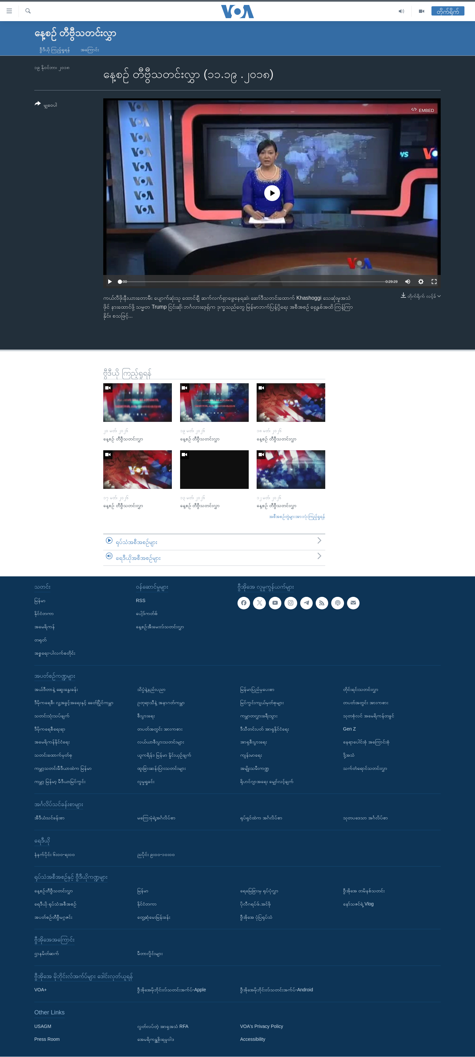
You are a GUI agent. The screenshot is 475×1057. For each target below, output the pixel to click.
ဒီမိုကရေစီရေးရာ (49, 729)
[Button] (46, 105)
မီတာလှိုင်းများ (150, 953)
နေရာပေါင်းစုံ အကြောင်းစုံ (366, 742)
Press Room (47, 1039)
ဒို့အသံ (349, 755)
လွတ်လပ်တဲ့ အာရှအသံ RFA (162, 1026)
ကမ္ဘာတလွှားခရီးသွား (258, 715)
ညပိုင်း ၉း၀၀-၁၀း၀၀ (156, 854)
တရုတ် (40, 639)
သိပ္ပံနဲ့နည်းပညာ (151, 689)
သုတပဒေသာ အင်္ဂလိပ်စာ (365, 817)
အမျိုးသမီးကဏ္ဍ (254, 768)
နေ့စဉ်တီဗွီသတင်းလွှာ (53, 890)
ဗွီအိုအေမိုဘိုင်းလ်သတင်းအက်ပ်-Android (276, 990)
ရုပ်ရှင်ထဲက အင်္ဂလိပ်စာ (261, 817)
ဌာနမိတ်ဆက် (46, 953)
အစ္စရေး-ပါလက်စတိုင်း (54, 653)
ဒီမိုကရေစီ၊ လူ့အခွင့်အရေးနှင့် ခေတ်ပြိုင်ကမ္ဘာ (73, 702)
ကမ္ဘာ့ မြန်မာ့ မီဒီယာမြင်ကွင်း (59, 781)
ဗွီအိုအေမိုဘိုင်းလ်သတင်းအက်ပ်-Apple (171, 990)
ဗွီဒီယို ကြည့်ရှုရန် (55, 49)
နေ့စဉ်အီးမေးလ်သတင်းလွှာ (160, 626)
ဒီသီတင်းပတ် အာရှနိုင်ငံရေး (264, 729)
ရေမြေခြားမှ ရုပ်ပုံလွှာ (259, 890)
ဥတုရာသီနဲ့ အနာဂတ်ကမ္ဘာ (161, 702)
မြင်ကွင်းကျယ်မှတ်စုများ (262, 702)
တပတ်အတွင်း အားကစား (159, 729)
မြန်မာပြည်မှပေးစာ (257, 689)
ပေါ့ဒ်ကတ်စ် (147, 613)
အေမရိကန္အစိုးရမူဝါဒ (155, 1039)
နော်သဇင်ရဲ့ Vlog (358, 903)
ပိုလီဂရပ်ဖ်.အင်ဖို (255, 903)
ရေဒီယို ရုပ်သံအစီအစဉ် (55, 903)
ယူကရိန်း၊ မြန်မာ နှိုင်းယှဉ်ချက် (164, 755)
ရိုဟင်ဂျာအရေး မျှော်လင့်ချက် (267, 781)
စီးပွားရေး (146, 715)
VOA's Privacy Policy (261, 1026)
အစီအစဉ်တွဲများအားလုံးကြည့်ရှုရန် (297, 516)
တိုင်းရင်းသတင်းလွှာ (360, 689)
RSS (140, 600)
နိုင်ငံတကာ (44, 613)
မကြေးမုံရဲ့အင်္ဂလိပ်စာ (156, 817)
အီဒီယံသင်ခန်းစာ (49, 817)
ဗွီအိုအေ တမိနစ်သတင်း (364, 890)
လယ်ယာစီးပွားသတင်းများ (160, 742)
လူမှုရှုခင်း (145, 781)
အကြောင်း (89, 49)
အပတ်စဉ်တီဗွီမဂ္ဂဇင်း (53, 917)
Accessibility (252, 1039)
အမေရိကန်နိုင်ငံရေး (52, 742)
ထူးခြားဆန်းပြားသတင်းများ (161, 768)
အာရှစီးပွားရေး (253, 742)
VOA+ (40, 990)
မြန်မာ (40, 600)
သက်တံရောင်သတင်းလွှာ (365, 768)
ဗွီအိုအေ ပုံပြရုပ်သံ (256, 917)
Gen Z (349, 729)
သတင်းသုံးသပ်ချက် (52, 715)
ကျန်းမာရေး (251, 755)
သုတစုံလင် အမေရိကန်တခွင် (368, 715)
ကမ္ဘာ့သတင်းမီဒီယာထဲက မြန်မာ (63, 768)
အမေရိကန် (44, 626)
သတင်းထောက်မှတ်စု (53, 755)
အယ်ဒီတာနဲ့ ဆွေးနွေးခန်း (56, 689)
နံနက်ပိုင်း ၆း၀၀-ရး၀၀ (54, 854)
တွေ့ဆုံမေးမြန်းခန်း (153, 917)
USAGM (42, 1026)
